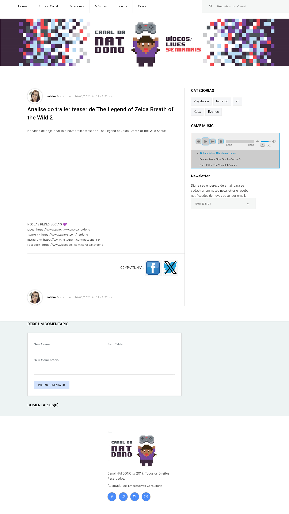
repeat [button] (262, 146)
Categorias (76, 6)
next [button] (213, 142)
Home (22, 6)
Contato (143, 6)
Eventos (214, 112)
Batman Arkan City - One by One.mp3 (220, 159)
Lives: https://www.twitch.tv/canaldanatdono (60, 231)
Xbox (197, 112)
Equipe (122, 6)
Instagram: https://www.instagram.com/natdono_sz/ (65, 241)
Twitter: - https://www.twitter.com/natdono (59, 236)
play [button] (205, 142)
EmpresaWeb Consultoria (146, 488)
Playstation (201, 101)
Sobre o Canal (48, 6)
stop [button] (221, 142)
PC (239, 101)
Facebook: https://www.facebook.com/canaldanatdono (67, 246)
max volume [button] (274, 142)
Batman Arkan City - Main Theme (218, 153)
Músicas (101, 6)
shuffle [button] (268, 146)
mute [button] (258, 142)
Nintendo (223, 101)
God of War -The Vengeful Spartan (218, 165)
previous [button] (198, 142)
